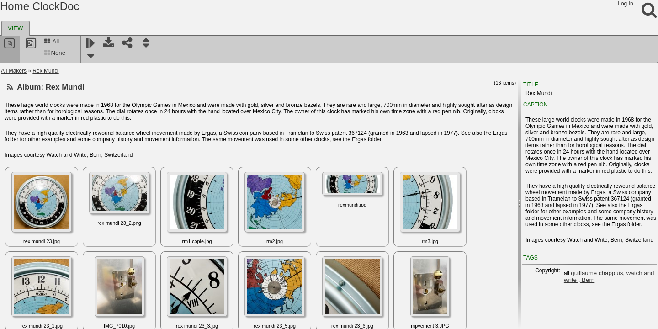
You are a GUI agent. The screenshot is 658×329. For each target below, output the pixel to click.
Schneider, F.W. (34, 304)
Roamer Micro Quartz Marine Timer (58, 172)
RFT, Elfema (30, 95)
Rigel (21, 139)
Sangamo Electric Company (49, 227)
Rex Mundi (45, 71)
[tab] (15, 28)
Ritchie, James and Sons (45, 150)
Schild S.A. (28, 282)
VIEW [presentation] (15, 28)
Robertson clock (34, 194)
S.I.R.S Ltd (28, 216)
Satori (22, 238)
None (54, 52)
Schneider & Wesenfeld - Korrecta (56, 293)
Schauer (25, 271)
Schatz (23, 260)
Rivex (22, 161)
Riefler (23, 128)
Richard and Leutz (37, 106)
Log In (625, 3)
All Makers (14, 71)
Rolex (22, 205)
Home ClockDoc (39, 6)
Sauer (22, 249)
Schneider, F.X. (33, 315)
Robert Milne (30, 183)
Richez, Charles (34, 117)
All (51, 41)
